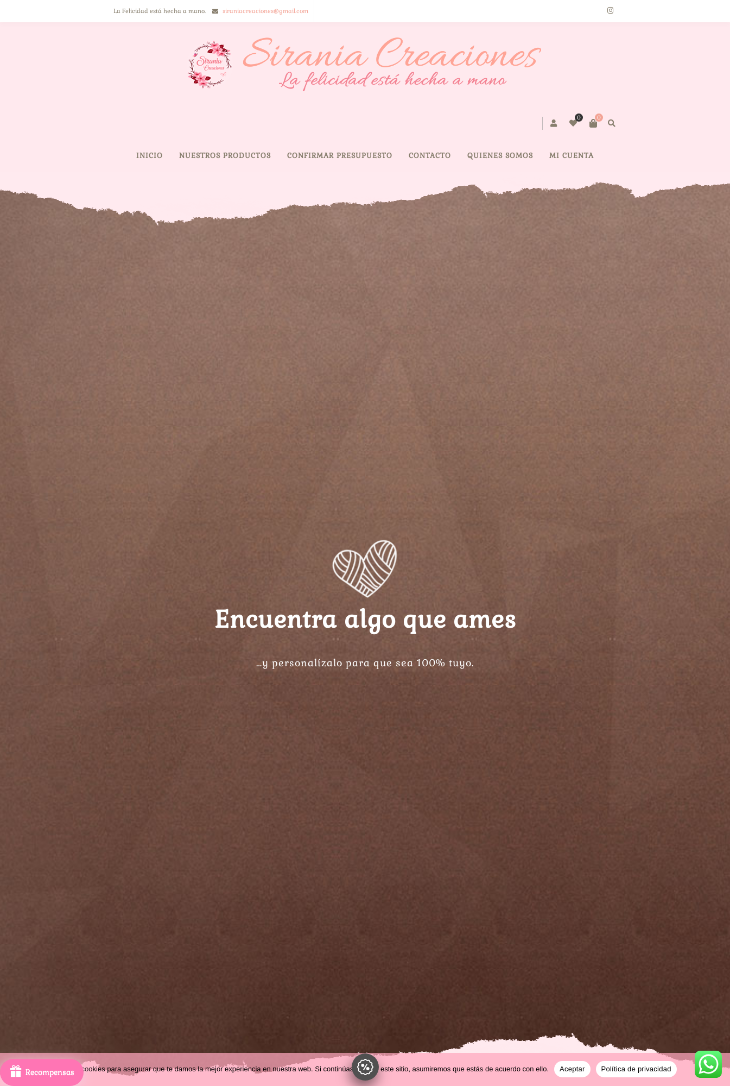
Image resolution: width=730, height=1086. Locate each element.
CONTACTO (430, 155)
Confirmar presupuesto (339, 155)
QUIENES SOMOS (500, 155)
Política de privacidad (636, 1069)
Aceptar (572, 1069)
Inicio (149, 155)
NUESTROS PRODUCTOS (225, 155)
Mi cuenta (571, 155)
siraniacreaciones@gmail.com (265, 11)
